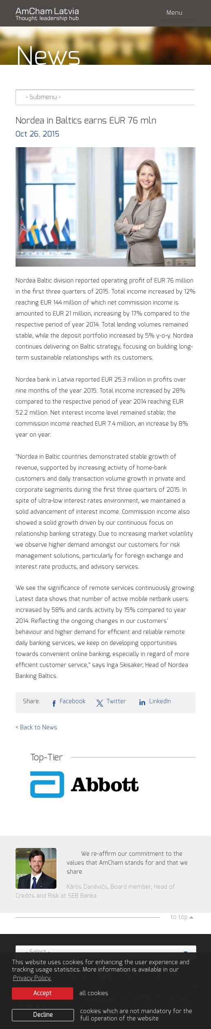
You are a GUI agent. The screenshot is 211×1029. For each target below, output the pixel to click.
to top (179, 917)
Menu (178, 13)
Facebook (67, 702)
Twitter (111, 702)
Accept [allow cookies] (42, 993)
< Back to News (36, 728)
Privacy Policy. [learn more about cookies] (32, 978)
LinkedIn (153, 701)
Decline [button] (43, 1015)
